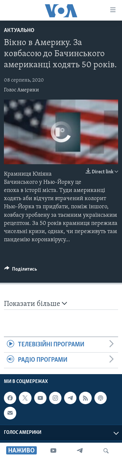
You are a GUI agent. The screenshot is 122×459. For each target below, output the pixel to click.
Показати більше (35, 304)
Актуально (19, 30)
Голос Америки (21, 90)
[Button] (20, 270)
